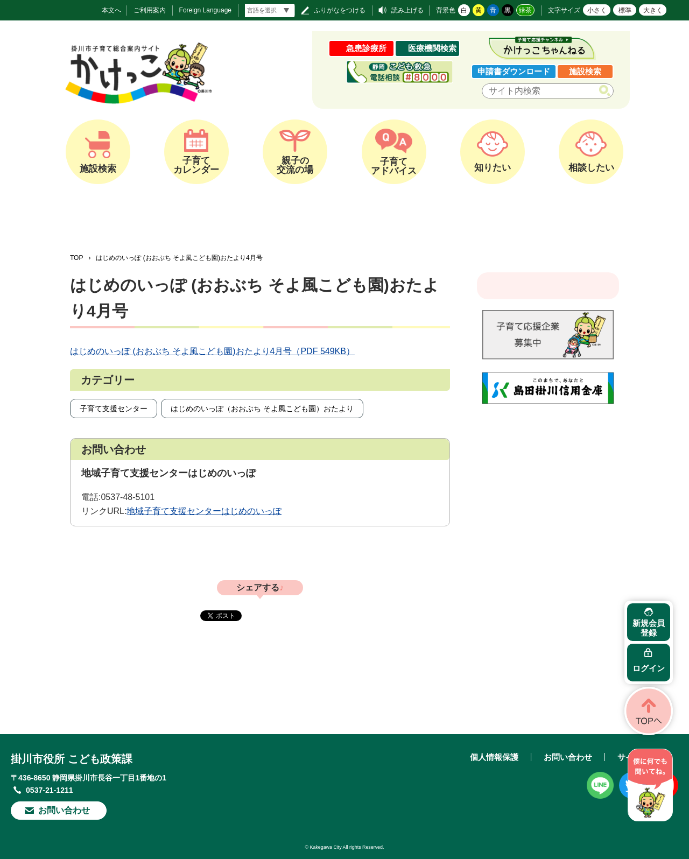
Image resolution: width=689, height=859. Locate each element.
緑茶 (525, 10)
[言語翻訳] (269, 11)
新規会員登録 (648, 627)
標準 (624, 10)
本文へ (111, 10)
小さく (597, 10)
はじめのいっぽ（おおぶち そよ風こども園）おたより (262, 408)
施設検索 (585, 71)
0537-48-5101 (127, 497)
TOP (76, 258)
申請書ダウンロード (513, 71)
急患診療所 (366, 48)
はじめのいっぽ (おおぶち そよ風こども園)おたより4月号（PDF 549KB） (212, 351)
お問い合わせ (64, 810)
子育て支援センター (113, 408)
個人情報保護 (494, 757)
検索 (607, 91)
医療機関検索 (432, 48)
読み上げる (407, 10)
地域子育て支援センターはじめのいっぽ (204, 511)
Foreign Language (205, 10)
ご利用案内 (149, 10)
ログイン (648, 668)
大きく (653, 10)
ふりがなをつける (339, 10)
